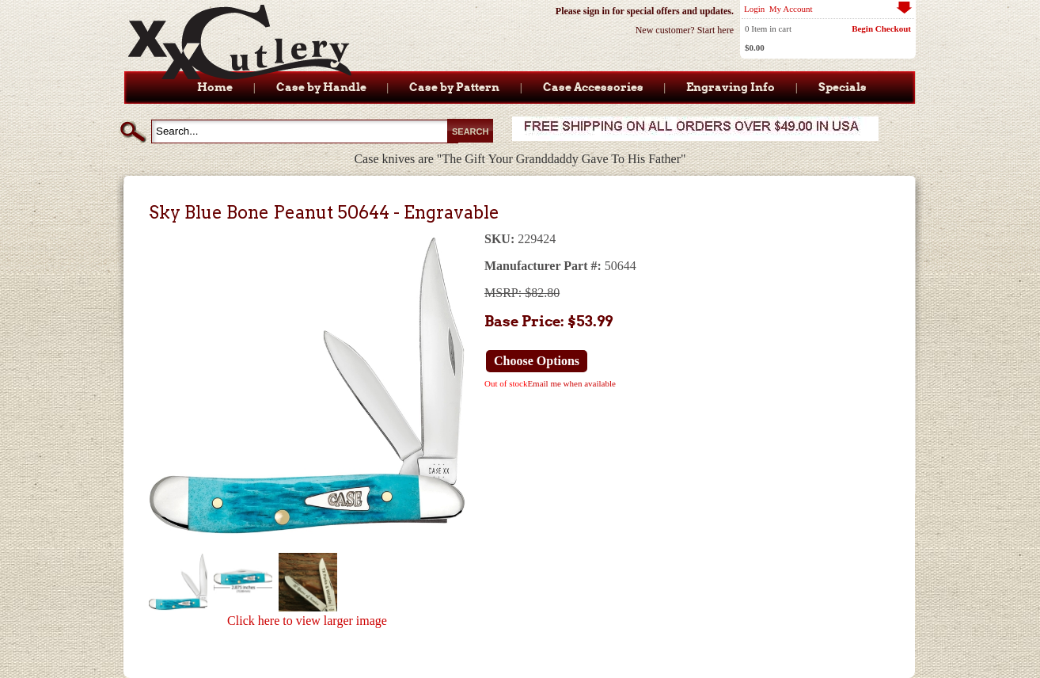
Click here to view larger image (307, 620)
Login (754, 8)
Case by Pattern (454, 87)
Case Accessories (593, 87)
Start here (715, 30)
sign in (596, 11)
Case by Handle (321, 87)
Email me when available (571, 383)
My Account (791, 8)
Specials (842, 87)
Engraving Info (730, 87)
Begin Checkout (881, 28)
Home (215, 87)
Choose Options (536, 361)
